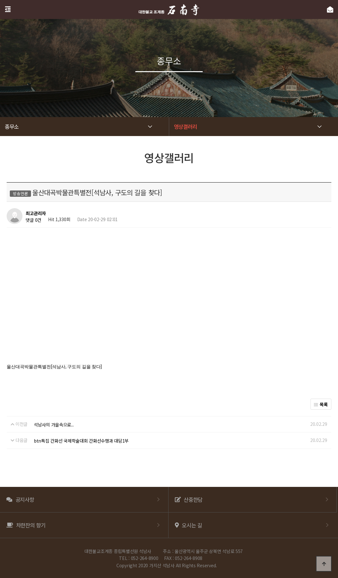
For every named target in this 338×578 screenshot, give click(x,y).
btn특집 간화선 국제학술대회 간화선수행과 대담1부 (81, 441)
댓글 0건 (33, 220)
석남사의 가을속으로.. (54, 424)
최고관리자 (36, 213)
